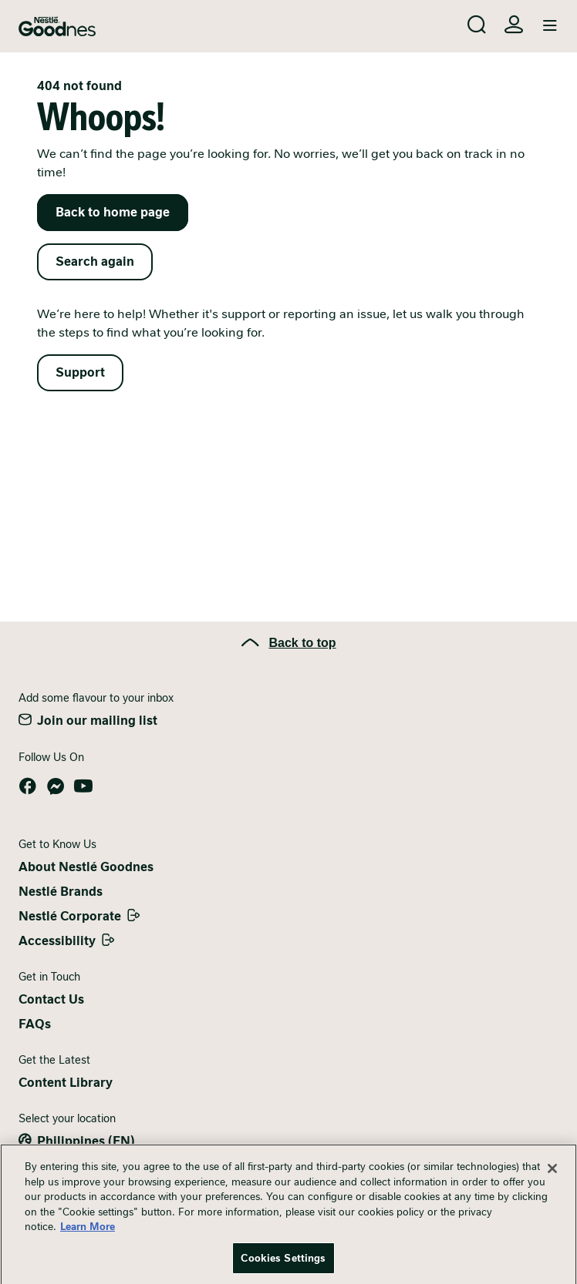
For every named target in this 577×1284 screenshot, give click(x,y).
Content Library (66, 1082)
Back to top (302, 642)
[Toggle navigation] (550, 26)
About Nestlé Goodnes (86, 867)
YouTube (83, 786)
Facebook (28, 786)
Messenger (55, 786)
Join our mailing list (97, 720)
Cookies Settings (283, 1264)
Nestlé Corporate (70, 916)
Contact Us (51, 999)
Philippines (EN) (86, 1141)
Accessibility (57, 941)
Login (513, 24)
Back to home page (113, 212)
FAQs (35, 1024)
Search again (95, 261)
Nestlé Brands (61, 891)
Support (80, 372)
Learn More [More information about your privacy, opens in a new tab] (87, 1232)
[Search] (476, 24)
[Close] (552, 1175)
